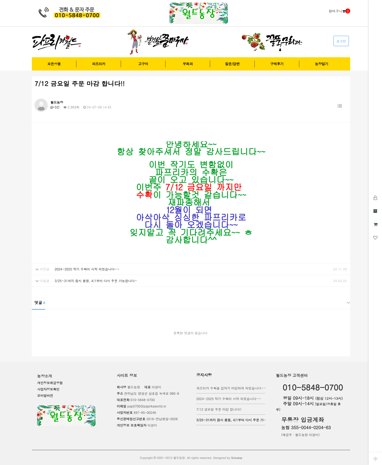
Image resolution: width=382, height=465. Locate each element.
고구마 (143, 63)
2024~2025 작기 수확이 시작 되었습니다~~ (87, 269)
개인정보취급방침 (50, 382)
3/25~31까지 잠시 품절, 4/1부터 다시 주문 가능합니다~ (96, 280)
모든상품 (54, 63)
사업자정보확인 (48, 389)
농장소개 (44, 376)
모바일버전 (45, 395)
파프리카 (98, 63)
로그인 (341, 41)
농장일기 (321, 63)
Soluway (236, 457)
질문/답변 (232, 63)
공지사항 (204, 375)
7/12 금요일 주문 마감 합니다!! (218, 409)
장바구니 (339, 11)
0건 (55, 107)
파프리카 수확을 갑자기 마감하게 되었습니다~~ (231, 388)
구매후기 (277, 63)
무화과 (188, 63)
